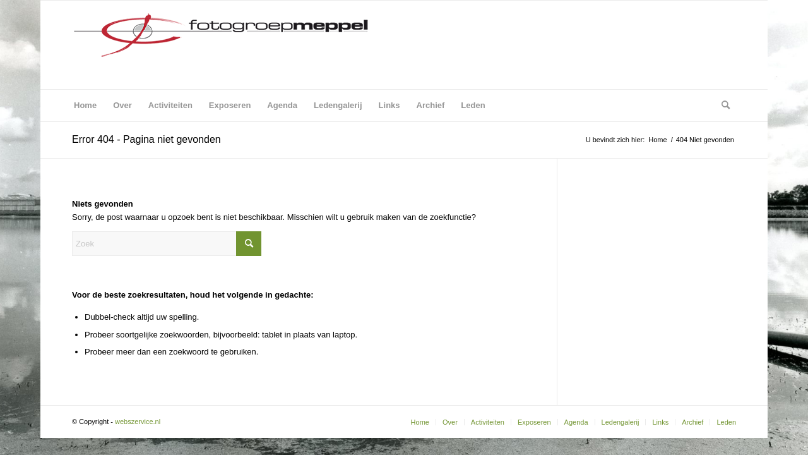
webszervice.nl (138, 421)
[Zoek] (721, 105)
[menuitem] (85, 105)
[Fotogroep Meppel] (220, 45)
